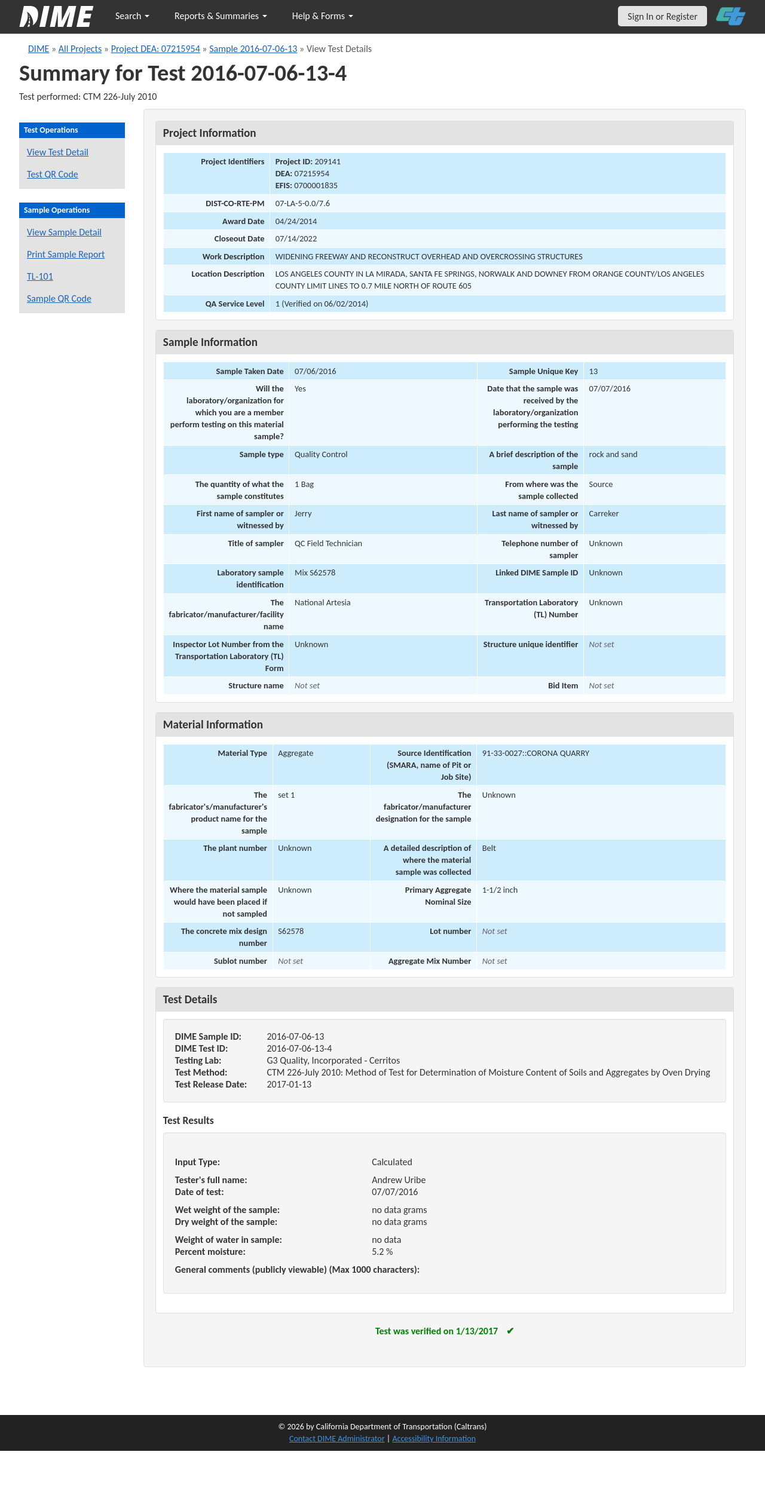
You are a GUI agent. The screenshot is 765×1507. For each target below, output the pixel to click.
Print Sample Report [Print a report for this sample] (66, 254)
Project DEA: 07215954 (155, 48)
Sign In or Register (662, 16)
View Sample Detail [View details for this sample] (64, 232)
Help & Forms (322, 16)
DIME (38, 48)
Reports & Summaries (221, 16)
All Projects (80, 48)
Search (132, 16)
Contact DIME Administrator (337, 1439)
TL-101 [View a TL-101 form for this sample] (40, 276)
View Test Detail (57, 152)
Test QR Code (52, 174)
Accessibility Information (434, 1439)
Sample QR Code (59, 298)
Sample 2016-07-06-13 (253, 48)
